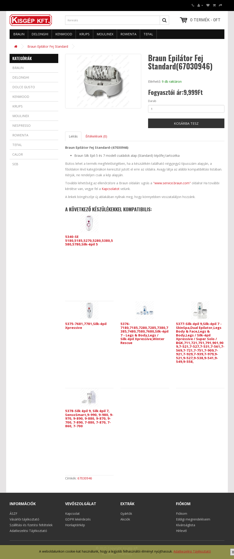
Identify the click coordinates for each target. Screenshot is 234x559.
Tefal (148, 34)
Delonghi (40, 34)
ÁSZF (13, 513)
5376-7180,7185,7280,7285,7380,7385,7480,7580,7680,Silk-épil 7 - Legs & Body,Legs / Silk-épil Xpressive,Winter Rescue (144, 333)
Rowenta (128, 34)
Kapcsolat (72, 513)
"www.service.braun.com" (172, 183)
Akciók (125, 519)
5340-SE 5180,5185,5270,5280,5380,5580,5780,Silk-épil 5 (89, 240)
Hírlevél (181, 531)
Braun (18, 34)
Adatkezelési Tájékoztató (192, 551)
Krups (84, 34)
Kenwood (63, 34)
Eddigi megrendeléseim (193, 519)
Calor (17, 154)
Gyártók (126, 513)
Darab (152, 101)
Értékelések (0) (96, 136)
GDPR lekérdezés (78, 519)
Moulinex (105, 34)
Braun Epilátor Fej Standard (47, 46)
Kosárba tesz (186, 123)
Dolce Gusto (23, 87)
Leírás (73, 136)
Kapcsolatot (111, 189)
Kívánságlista (185, 525)
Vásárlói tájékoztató (24, 519)
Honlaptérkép (75, 525)
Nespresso (21, 125)
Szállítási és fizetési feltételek (31, 525)
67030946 (84, 478)
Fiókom (181, 513)
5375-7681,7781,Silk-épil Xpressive (85, 325)
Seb (15, 164)
